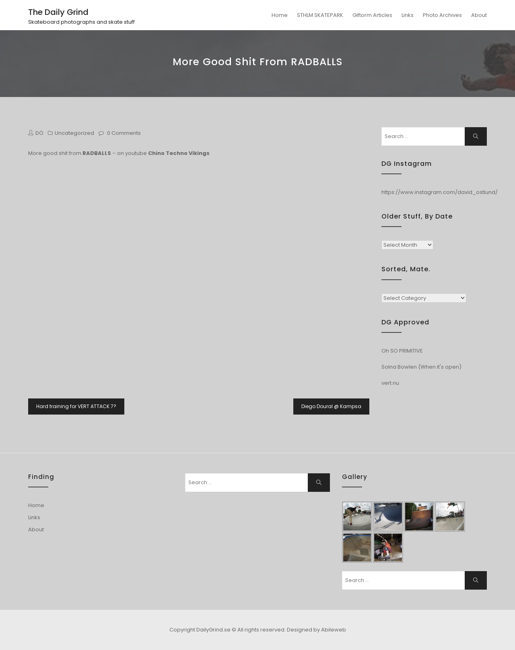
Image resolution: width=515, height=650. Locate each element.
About (479, 15)
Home (280, 15)
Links (408, 15)
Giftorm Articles (372, 15)
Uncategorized (74, 133)
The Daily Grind (58, 12)
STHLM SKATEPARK (320, 15)
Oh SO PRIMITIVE (402, 351)
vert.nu (390, 383)
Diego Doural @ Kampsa (331, 406)
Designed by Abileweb (316, 629)
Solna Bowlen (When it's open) (421, 367)
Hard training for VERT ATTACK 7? (76, 406)
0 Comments (124, 133)
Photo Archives (442, 15)
